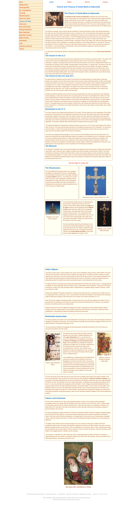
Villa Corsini (22, 24)
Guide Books (23, 40)
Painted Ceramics (24, 16)
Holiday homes (23, 5)
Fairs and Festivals (24, 27)
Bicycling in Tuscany (25, 35)
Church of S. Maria (24, 18)
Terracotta (22, 13)
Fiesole (56, 44)
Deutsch (87, 2)
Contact (21, 49)
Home (21, 2)
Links (21, 43)
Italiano (69, 2)
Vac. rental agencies (25, 10)
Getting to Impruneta (25, 29)
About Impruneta (24, 7)
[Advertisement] (78, 251)
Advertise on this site (25, 46)
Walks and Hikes (24, 38)
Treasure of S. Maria (25, 21)
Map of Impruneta (24, 32)
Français (105, 2)
